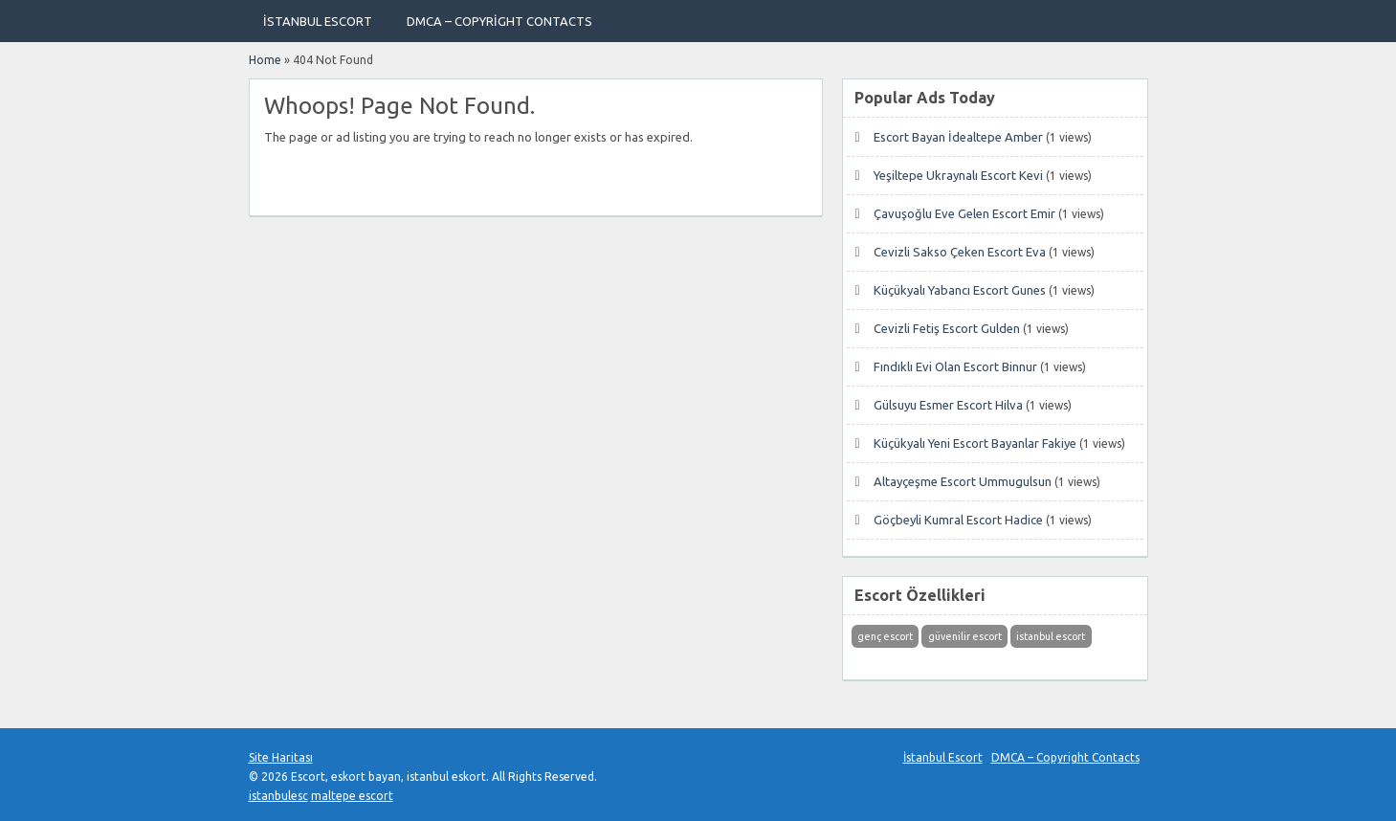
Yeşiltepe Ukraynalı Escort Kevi (958, 175)
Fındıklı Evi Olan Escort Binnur (955, 366)
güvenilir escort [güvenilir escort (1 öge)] (965, 636)
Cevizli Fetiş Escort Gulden (947, 328)
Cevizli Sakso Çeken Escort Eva (960, 251)
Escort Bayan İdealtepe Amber (958, 137)
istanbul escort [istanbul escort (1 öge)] (1050, 636)
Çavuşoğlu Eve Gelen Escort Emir (964, 213)
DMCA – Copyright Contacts (499, 21)
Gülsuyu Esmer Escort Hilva (948, 404)
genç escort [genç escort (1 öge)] (885, 636)
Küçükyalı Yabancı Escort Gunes (960, 290)
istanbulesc (278, 795)
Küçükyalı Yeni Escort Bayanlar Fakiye (975, 443)
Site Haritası (281, 757)
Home (265, 60)
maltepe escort (352, 795)
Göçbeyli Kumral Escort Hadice (958, 519)
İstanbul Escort (317, 21)
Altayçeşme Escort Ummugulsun (963, 481)
